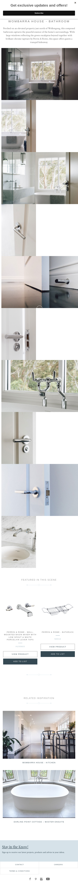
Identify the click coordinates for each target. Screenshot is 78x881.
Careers (58, 864)
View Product (20, 654)
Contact (19, 864)
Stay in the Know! (15, 846)
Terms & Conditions (19, 871)
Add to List (20, 661)
